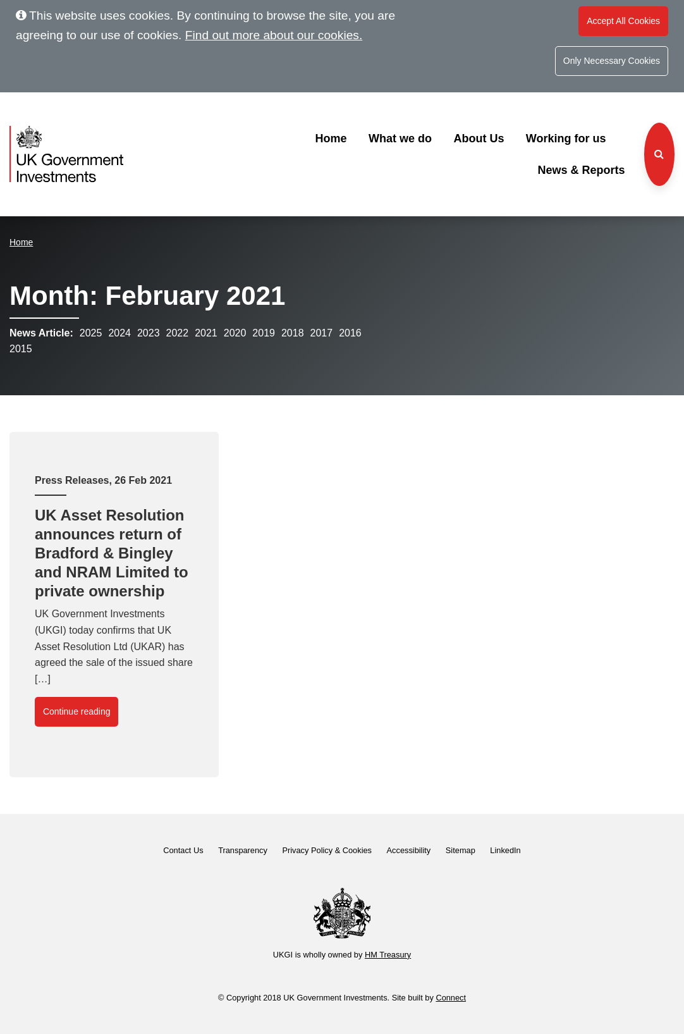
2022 (177, 333)
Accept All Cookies (623, 21)
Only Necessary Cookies (611, 61)
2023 (148, 333)
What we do (400, 138)
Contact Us (183, 850)
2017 (321, 333)
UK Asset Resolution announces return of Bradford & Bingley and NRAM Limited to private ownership (111, 553)
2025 (91, 333)
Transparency (242, 850)
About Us (478, 138)
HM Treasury (388, 954)
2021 (206, 333)
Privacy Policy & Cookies (327, 850)
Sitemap (460, 850)
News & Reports (581, 170)
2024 (119, 333)
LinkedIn (505, 850)
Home (330, 138)
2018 (292, 333)
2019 (263, 333)
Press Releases (72, 480)
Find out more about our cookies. (274, 35)
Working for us (566, 138)
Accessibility (409, 850)
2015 (20, 348)
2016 (350, 333)
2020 (235, 333)
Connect (451, 997)
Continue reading (77, 711)
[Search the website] (659, 154)
